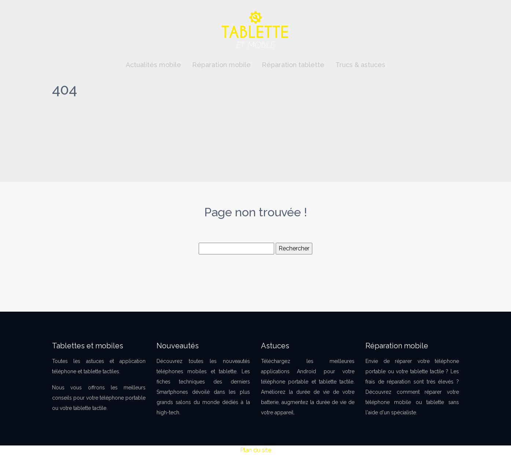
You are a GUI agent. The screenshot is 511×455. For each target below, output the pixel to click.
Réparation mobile (221, 65)
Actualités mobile (153, 65)
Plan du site (255, 450)
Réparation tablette (293, 65)
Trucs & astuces (360, 65)
